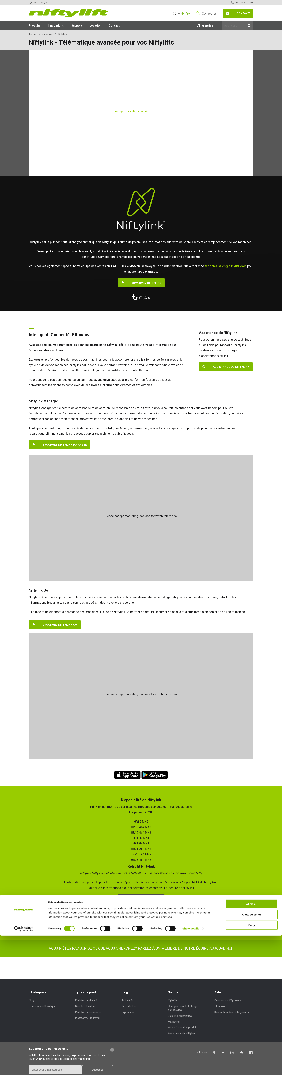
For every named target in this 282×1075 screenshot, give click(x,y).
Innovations (56, 25)
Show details (190, 1067)
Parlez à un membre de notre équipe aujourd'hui (185, 948)
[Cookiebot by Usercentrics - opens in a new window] (23, 1068)
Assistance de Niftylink (231, 367)
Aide (217, 992)
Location (95, 25)
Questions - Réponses (227, 1000)
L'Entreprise (204, 25)
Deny (251, 1064)
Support (76, 25)
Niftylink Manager (41, 408)
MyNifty (181, 13)
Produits (35, 25)
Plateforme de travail (87, 1018)
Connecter (209, 13)
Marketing (174, 1021)
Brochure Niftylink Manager (65, 444)
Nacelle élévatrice (85, 1006)
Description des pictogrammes (232, 1012)
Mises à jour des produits (183, 1027)
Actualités (128, 1000)
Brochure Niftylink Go (60, 624)
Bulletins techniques (180, 1016)
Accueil (33, 34)
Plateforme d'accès (87, 1000)
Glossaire (220, 1006)
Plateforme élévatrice (88, 1012)
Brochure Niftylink (146, 282)
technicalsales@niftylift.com (226, 266)
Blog (31, 1000)
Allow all (251, 1043)
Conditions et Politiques (43, 1006)
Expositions (128, 1012)
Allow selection (251, 1053)
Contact (243, 13)
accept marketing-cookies (132, 111)
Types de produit (87, 992)
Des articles (129, 1006)
